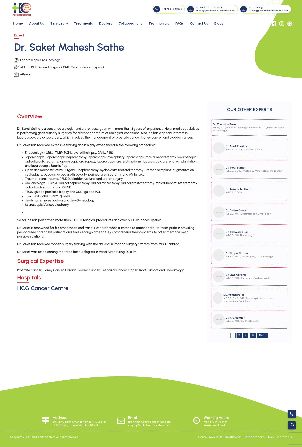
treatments (233, 437)
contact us (284, 437)
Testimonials (158, 23)
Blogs (218, 23)
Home (18, 23)
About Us (36, 23)
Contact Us (199, 23)
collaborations (254, 437)
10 (253, 335)
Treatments (83, 23)
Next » (262, 335)
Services (59, 23)
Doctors (105, 23)
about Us (215, 437)
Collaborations (130, 23)
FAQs (179, 23)
